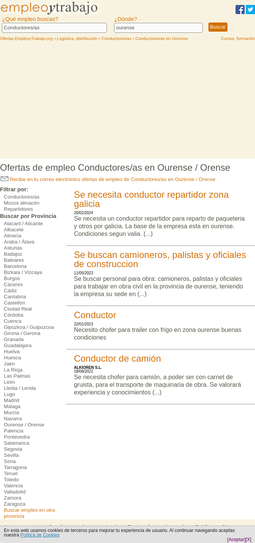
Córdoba (13, 315)
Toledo (11, 479)
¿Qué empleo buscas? (30, 19)
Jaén (9, 364)
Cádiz (10, 290)
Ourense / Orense (24, 425)
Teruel (11, 473)
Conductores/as (21, 197)
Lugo (9, 394)
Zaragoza (14, 504)
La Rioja (13, 370)
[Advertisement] (127, 101)
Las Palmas (17, 376)
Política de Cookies (40, 535)
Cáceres (13, 284)
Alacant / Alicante (23, 223)
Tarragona (15, 467)
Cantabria (15, 297)
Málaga (12, 406)
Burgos (12, 278)
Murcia (11, 412)
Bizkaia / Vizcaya (23, 272)
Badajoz (13, 254)
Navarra (13, 418)
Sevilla (11, 455)
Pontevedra (17, 437)
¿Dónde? (125, 19)
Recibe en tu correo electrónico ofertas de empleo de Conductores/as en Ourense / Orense (108, 179)
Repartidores (18, 209)
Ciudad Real (18, 309)
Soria (10, 461)
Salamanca (16, 443)
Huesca (12, 357)
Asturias (13, 248)
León (9, 382)
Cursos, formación (238, 38)
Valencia (13, 486)
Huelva (12, 351)
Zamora (12, 498)
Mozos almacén (21, 203)
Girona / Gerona (22, 333)
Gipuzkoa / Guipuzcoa (29, 327)
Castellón (14, 303)
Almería (12, 236)
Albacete (14, 229)
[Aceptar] (236, 539)
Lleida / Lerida (20, 388)
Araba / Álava (19, 242)
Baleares (14, 260)
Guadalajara (18, 345)
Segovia (13, 449)
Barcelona (15, 266)
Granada (14, 339)
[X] (248, 539)
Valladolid (15, 492)
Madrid (11, 400)
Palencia (13, 431)
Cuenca (12, 321)
